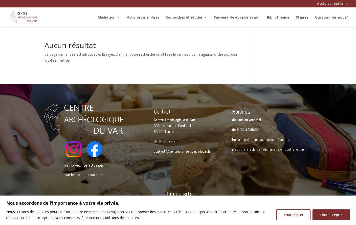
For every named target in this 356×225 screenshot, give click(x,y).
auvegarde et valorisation (237, 18)
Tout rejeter (293, 214)
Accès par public (330, 4)
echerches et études (184, 18)
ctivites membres (143, 18)
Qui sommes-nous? (331, 18)
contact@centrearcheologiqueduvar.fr (182, 151)
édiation (106, 18)
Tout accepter (331, 214)
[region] (178, 210)
